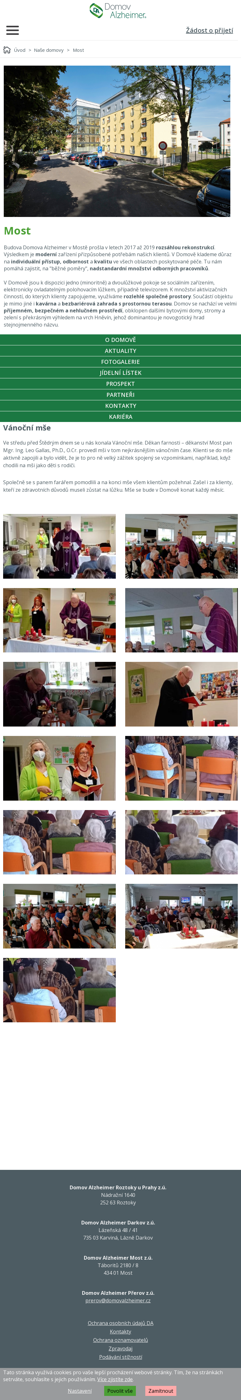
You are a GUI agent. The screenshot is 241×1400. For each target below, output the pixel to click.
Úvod (19, 50)
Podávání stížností (120, 1357)
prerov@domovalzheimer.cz (118, 1300)
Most (78, 50)
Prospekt (120, 383)
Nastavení (80, 1390)
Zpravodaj (120, 1348)
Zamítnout (160, 1390)
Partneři (120, 394)
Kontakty (120, 405)
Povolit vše (120, 1390)
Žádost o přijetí (209, 30)
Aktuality (120, 350)
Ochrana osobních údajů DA (120, 1323)
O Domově (120, 339)
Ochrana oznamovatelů (120, 1340)
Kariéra (120, 416)
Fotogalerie (120, 361)
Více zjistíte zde (115, 1379)
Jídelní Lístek (121, 372)
